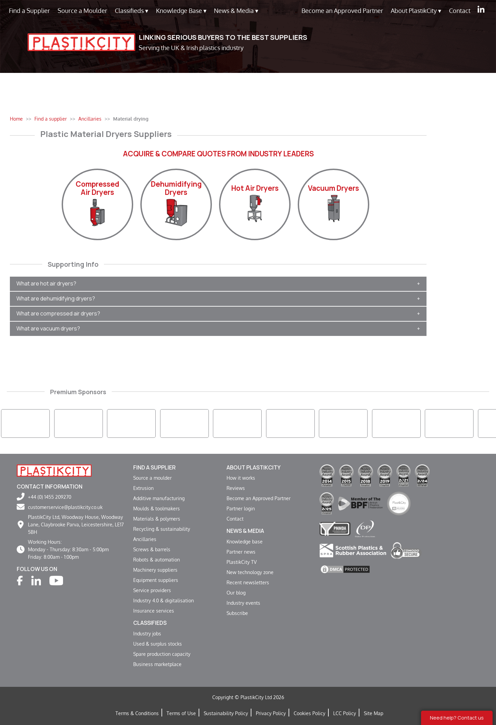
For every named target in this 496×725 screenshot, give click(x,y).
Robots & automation (156, 559)
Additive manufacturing (159, 498)
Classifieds (131, 10)
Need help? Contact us (457, 717)
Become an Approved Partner (342, 10)
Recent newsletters (248, 582)
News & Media (236, 10)
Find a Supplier (29, 10)
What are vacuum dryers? (48, 328)
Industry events (243, 603)
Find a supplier (154, 467)
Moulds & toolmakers (156, 508)
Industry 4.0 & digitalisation (163, 600)
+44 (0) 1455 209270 (49, 497)
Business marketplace (157, 664)
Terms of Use (181, 713)
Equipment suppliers (155, 580)
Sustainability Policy (226, 713)
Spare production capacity (161, 654)
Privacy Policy (271, 713)
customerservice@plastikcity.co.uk (65, 507)
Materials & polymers (156, 518)
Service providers (152, 590)
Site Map (373, 713)
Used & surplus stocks (157, 644)
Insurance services (153, 610)
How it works (241, 478)
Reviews (236, 488)
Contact (459, 10)
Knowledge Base (181, 10)
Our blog (236, 592)
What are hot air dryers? (46, 283)
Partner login (241, 508)
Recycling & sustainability (161, 529)
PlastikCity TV (242, 562)
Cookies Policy (309, 713)
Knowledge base (245, 541)
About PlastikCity (416, 10)
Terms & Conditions (137, 713)
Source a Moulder (82, 10)
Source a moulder (152, 478)
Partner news (241, 552)
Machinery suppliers (155, 570)
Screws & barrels (151, 549)
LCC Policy (344, 713)
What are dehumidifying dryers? (55, 298)
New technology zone (250, 572)
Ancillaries (144, 539)
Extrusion (143, 488)
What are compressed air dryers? (58, 313)
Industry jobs (147, 633)
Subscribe (237, 613)
